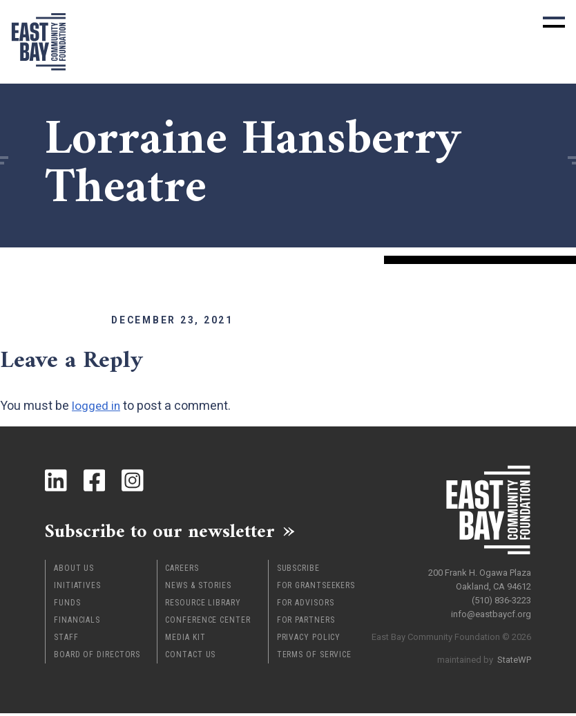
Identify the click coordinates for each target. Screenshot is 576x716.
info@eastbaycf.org (491, 611)
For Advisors (305, 605)
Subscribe (298, 571)
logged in (97, 405)
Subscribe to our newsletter (169, 532)
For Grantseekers (316, 588)
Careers (181, 571)
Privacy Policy (309, 640)
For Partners (306, 623)
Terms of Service (314, 657)
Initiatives (77, 588)
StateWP (514, 657)
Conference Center (207, 623)
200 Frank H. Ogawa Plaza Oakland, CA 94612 (479, 577)
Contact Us (190, 657)
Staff (66, 640)
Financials (77, 623)
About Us (74, 571)
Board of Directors (97, 657)
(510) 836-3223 (501, 597)
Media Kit (185, 640)
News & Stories (198, 588)
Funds (67, 605)
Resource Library (202, 605)
